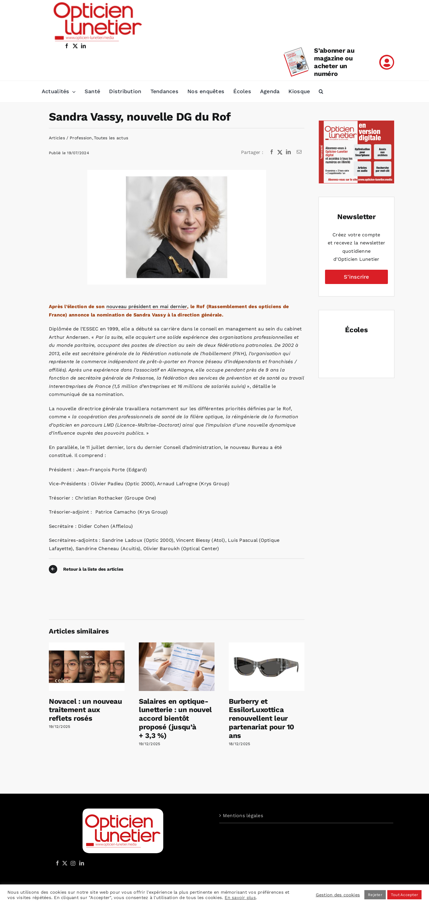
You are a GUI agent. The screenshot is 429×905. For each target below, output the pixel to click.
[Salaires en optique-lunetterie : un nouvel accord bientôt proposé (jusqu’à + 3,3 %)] (176, 645)
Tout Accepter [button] (404, 894)
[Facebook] (271, 152)
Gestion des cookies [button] (338, 895)
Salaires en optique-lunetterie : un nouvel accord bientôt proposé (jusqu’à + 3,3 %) (175, 718)
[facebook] (66, 45)
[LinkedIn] (288, 152)
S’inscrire (356, 277)
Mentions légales (243, 815)
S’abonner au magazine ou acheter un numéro (334, 62)
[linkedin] (83, 45)
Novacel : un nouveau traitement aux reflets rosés (85, 710)
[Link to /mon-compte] (386, 62)
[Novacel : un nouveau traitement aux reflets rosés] (87, 645)
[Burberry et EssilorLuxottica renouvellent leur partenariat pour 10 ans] (266, 645)
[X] (280, 152)
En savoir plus (240, 897)
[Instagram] (72, 863)
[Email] (299, 152)
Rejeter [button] (375, 894)
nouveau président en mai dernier (146, 306)
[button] (321, 91)
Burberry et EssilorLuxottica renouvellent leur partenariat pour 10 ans (261, 718)
